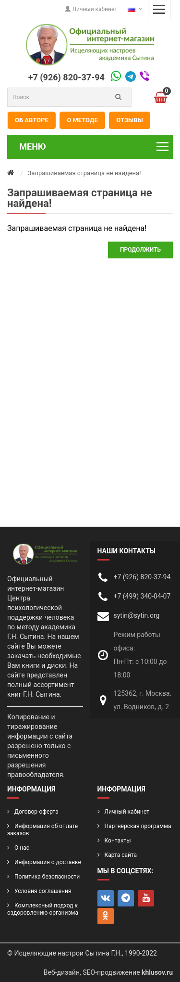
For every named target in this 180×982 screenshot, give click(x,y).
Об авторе (31, 120)
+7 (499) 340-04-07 (142, 596)
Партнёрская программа (138, 826)
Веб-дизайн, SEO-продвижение (108, 972)
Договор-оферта (36, 811)
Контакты (118, 840)
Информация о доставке (47, 862)
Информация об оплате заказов (42, 830)
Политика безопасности (47, 876)
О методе (82, 120)
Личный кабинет (91, 9)
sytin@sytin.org (137, 615)
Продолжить (140, 249)
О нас (21, 847)
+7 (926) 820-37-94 (66, 77)
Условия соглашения (42, 891)
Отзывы (129, 120)
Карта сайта (121, 855)
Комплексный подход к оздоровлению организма (42, 909)
